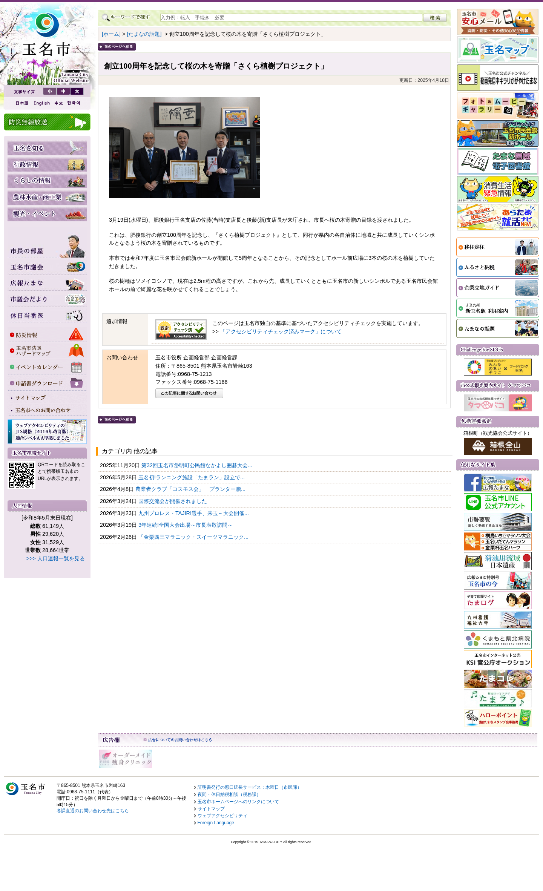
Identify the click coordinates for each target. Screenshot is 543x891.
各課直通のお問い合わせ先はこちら (93, 810)
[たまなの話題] (144, 34)
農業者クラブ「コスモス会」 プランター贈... (191, 489)
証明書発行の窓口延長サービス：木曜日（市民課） (250, 787)
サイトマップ (211, 808)
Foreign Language (216, 822)
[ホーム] (111, 34)
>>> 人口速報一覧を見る (55, 558)
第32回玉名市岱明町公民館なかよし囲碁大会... (197, 465)
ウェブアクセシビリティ (222, 815)
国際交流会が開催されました (173, 501)
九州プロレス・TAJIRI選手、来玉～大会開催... (194, 513)
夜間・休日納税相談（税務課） (229, 794)
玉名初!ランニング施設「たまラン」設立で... (192, 477)
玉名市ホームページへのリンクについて (238, 801)
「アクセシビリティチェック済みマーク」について (281, 331)
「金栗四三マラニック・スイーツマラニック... (194, 537)
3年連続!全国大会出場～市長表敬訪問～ (186, 525)
